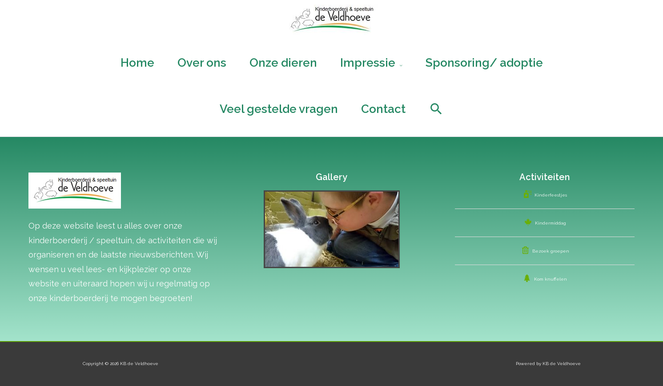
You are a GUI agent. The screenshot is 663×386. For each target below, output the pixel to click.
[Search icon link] (436, 109)
